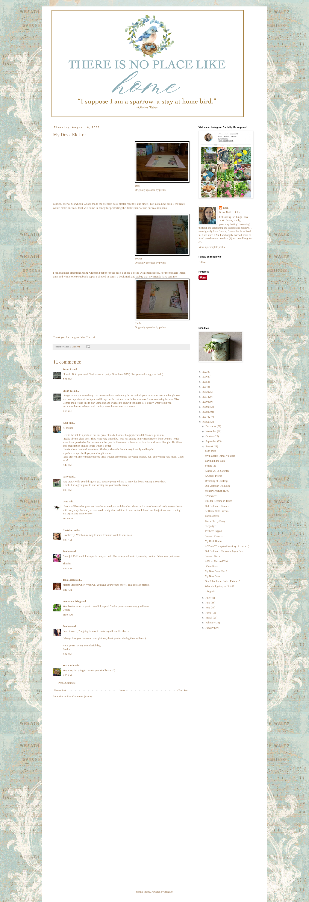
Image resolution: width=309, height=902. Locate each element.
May (208, 607)
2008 (205, 411)
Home (122, 690)
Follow (202, 262)
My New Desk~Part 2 (216, 571)
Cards (138, 323)
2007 (205, 416)
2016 (205, 376)
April (209, 612)
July (208, 597)
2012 (205, 391)
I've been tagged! (214, 530)
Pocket (138, 258)
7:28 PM (67, 411)
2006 (205, 421)
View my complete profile (212, 247)
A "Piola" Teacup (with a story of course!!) (227, 546)
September (211, 441)
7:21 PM (67, 379)
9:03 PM (67, 489)
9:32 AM (67, 568)
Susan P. (67, 369)
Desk (137, 185)
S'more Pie (210, 465)
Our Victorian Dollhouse (217, 485)
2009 (205, 406)
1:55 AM (67, 675)
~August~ (210, 591)
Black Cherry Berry (215, 521)
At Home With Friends (217, 510)
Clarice (57, 203)
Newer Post (60, 690)
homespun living (72, 601)
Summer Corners (214, 536)
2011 (205, 396)
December (211, 426)
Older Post (182, 690)
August (210, 446)
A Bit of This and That (216, 561)
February (210, 622)
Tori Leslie (68, 665)
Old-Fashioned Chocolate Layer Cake (224, 551)
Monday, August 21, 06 (217, 490)
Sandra (67, 551)
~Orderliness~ (212, 566)
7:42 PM (67, 465)
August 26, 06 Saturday (217, 470)
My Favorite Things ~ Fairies (220, 455)
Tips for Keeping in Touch (218, 500)
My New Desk (212, 576)
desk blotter (119, 203)
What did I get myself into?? (219, 586)
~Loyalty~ (210, 526)
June (208, 602)
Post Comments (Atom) (79, 696)
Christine (68, 530)
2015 (205, 381)
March (209, 617)
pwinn (162, 189)
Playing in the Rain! (215, 460)
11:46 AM (68, 614)
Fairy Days (210, 450)
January (210, 627)
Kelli (65, 422)
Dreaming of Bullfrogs (216, 480)
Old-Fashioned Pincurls (217, 506)
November (211, 431)
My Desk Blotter (213, 541)
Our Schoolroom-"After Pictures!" (222, 581)
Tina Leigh (69, 579)
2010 (205, 401)
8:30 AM (67, 539)
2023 (205, 371)
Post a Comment (66, 682)
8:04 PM (67, 654)
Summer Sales (212, 556)
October (210, 436)
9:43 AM (67, 589)
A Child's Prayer (213, 475)
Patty (65, 476)
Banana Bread (212, 515)
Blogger (168, 891)
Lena (65, 501)
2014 (205, 386)
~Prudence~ (211, 495)
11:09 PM (68, 518)
